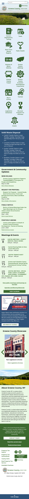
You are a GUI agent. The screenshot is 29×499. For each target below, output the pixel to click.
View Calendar (14, 291)
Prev (4, 352)
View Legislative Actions (15, 363)
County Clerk (6, 459)
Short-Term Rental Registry (9, 48)
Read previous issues (8, 230)
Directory (24, 5)
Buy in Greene (9, 94)
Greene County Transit (9, 77)
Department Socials (21, 456)
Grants (14, 122)
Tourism (20, 93)
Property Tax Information (6, 455)
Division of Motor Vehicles (9, 62)
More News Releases (8, 186)
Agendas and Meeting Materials (14, 288)
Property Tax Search (6, 451)
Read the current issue (15, 442)
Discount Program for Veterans (20, 108)
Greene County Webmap (20, 62)
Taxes (20, 32)
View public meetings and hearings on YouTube (14, 283)
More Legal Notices (7, 216)
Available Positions (7, 465)
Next (25, 352)
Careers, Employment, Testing (9, 34)
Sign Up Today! (14, 438)
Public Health (20, 47)
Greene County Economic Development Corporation (20, 78)
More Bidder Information (9, 201)
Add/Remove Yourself (10, 324)
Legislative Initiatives (9, 107)
